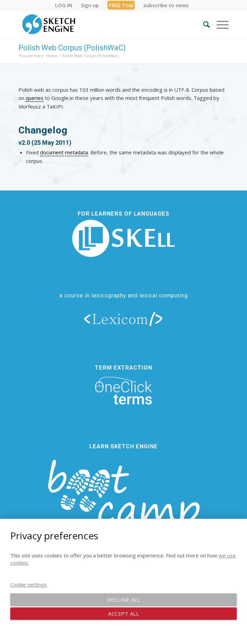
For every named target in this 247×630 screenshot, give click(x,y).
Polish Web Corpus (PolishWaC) (72, 47)
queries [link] (34, 97)
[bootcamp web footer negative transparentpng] (123, 501)
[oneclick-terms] (123, 391)
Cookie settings (28, 584)
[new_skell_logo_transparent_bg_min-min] (123, 238)
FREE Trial (121, 5)
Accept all (123, 613)
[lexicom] (123, 318)
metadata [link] (76, 152)
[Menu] (219, 24)
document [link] (52, 152)
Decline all (123, 599)
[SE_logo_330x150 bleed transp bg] (102, 24)
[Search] (203, 24)
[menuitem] (64, 5)
